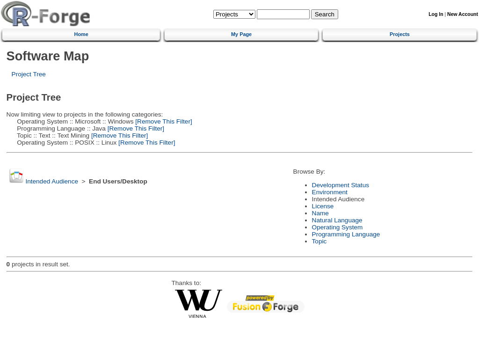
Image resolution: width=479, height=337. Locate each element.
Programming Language (346, 234)
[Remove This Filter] (163, 121)
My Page (241, 34)
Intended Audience (51, 181)
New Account (462, 14)
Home (81, 34)
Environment (330, 192)
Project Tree (29, 74)
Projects (400, 34)
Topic (319, 241)
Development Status (340, 185)
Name (320, 213)
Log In (435, 14)
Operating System (337, 227)
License (323, 206)
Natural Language (337, 220)
